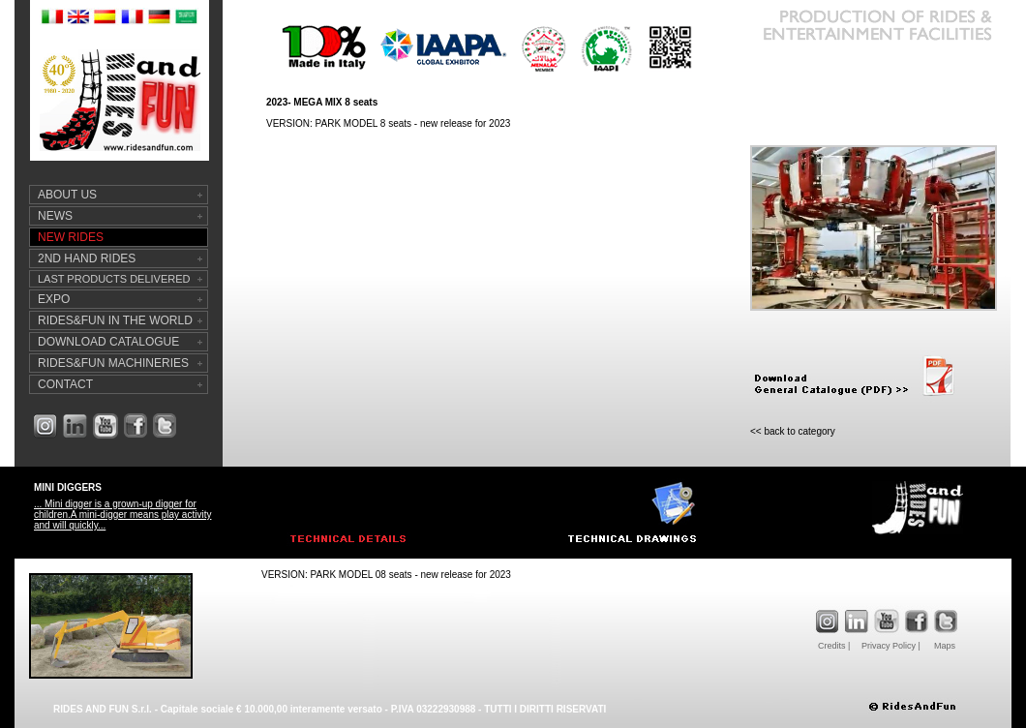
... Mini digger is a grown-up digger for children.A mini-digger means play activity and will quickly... (122, 515)
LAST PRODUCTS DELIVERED (114, 279)
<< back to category (792, 431)
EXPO (54, 299)
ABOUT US (67, 194)
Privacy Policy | (890, 646)
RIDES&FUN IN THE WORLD (115, 320)
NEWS (55, 216)
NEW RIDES (71, 237)
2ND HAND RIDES (87, 258)
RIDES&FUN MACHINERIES (113, 363)
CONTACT (65, 384)
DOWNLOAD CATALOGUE (108, 342)
